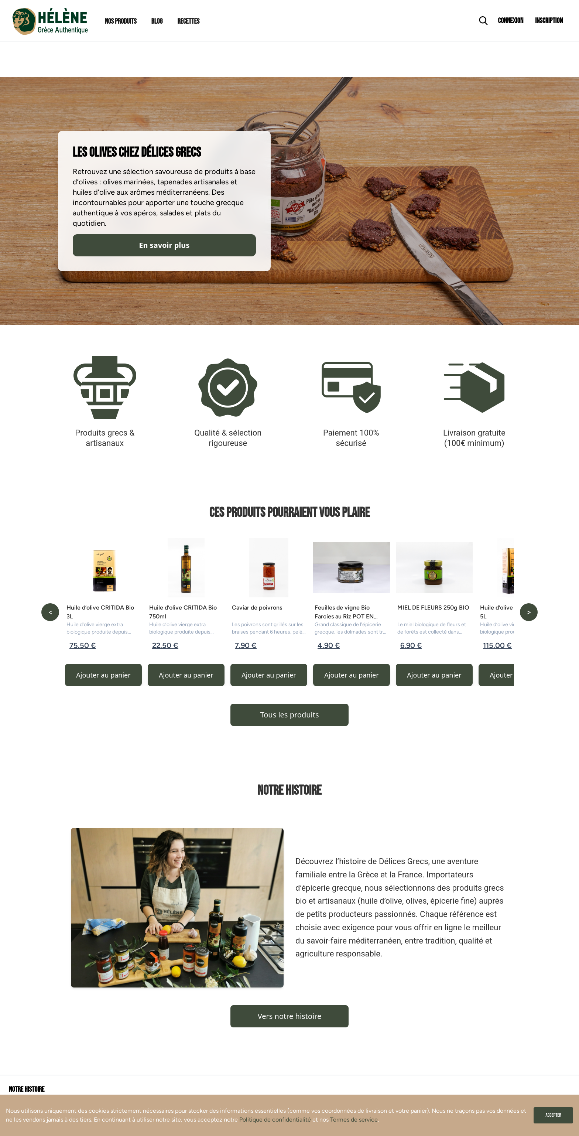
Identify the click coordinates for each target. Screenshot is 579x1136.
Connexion (511, 20)
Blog (157, 21)
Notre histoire (26, 1089)
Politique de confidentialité (275, 1119)
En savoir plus (164, 245)
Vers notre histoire (290, 1016)
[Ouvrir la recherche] (483, 20)
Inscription (549, 20)
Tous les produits (289, 715)
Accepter (553, 1115)
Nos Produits (121, 21)
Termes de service (354, 1119)
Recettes (188, 21)
